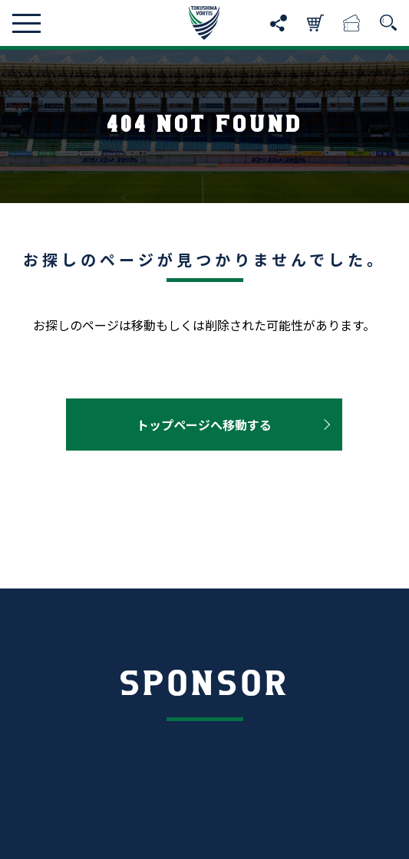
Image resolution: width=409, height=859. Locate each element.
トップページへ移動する (204, 424)
